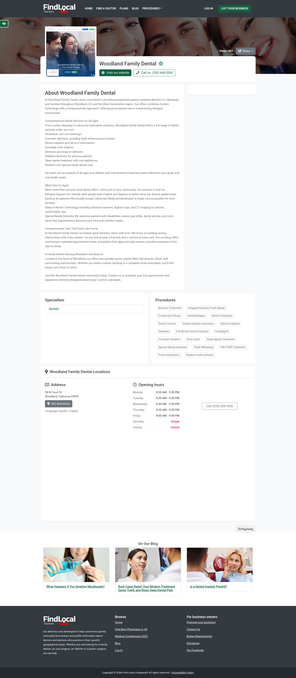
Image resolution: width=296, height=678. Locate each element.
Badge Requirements (199, 636)
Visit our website (115, 72)
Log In (208, 8)
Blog (135, 8)
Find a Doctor (106, 8)
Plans (124, 8)
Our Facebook (195, 650)
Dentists (54, 308)
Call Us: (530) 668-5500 (154, 72)
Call (220, 406)
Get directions (58, 403)
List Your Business (234, 8)
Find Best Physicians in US (131, 629)
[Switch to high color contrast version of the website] (4, 23)
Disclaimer (193, 643)
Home (89, 8)
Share (244, 51)
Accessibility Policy (183, 672)
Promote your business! (201, 622)
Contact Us (193, 629)
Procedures (151, 8)
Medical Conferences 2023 (131, 636)
